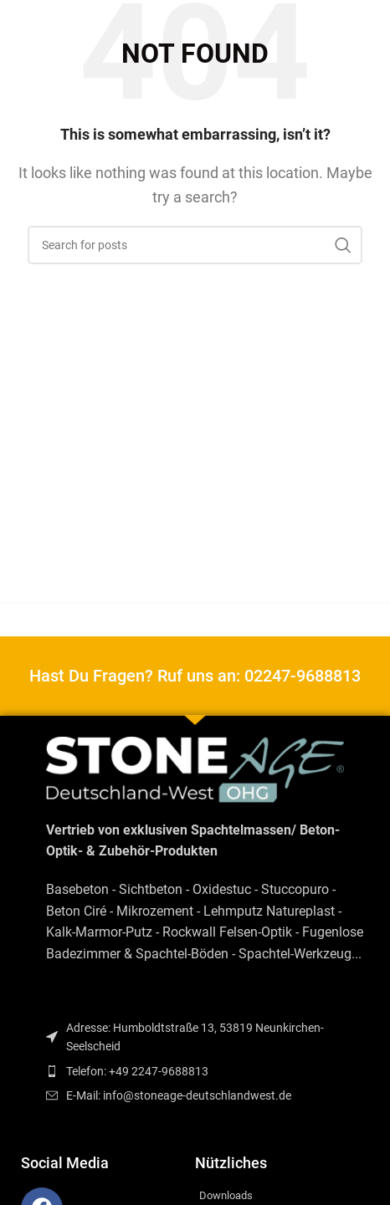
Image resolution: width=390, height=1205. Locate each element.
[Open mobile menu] (21, 25)
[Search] (195, 245)
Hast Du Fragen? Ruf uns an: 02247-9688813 (195, 676)
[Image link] (195, 769)
